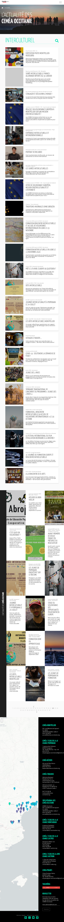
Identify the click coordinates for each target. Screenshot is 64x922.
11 (28, 708)
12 (31, 708)
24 (57, 708)
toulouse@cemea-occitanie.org (47, 794)
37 (47, 710)
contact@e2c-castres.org (49, 848)
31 (34, 710)
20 (48, 708)
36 (45, 710)
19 (46, 708)
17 (42, 708)
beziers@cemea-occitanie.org (51, 768)
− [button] (1, 721)
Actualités (7, 7)
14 (35, 708)
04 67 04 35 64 (46, 829)
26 (23, 710)
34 (40, 710)
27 (25, 710)
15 (37, 708)
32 (36, 710)
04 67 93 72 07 (46, 767)
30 (32, 710)
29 (29, 710)
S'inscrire (46, 909)
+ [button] (1, 719)
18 (44, 708)
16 (39, 708)
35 (43, 710)
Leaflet (36, 910)
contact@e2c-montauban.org (51, 830)
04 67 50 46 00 (46, 733)
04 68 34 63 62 (49, 749)
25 (21, 710)
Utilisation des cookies (32, 915)
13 (33, 708)
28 (27, 710)
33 (38, 710)
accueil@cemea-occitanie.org (51, 735)
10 (26, 708)
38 (49, 710)
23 (55, 708)
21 (50, 708)
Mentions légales (21, 915)
